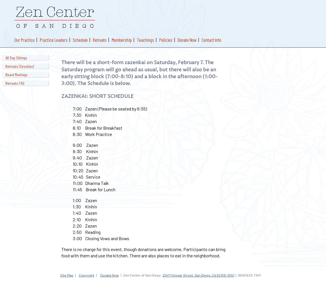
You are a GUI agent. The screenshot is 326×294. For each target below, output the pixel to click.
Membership (122, 40)
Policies (165, 40)
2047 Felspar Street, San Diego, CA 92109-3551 (198, 275)
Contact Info (211, 40)
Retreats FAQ (14, 83)
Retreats (100, 40)
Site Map (66, 275)
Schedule (80, 40)
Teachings (145, 40)
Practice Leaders (54, 40)
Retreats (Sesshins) (19, 66)
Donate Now (187, 40)
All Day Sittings (16, 57)
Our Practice (24, 40)
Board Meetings (16, 74)
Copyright (86, 275)
